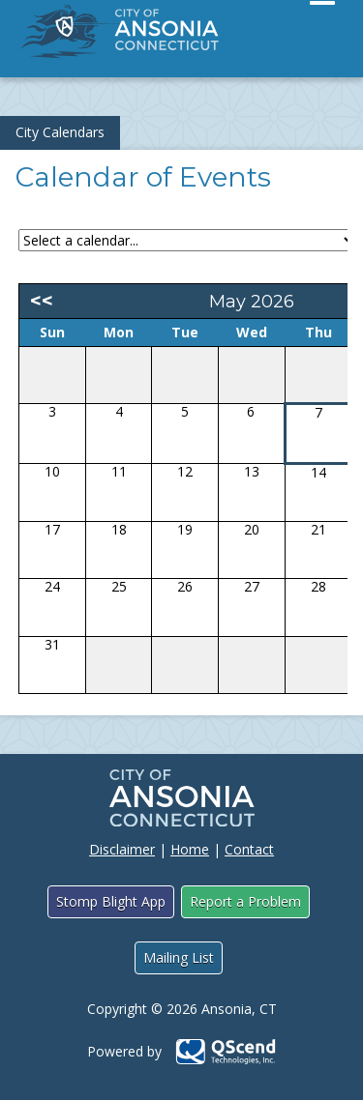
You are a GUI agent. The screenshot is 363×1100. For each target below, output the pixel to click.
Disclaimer (122, 849)
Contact (249, 849)
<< (41, 300)
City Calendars (60, 132)
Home (189, 849)
